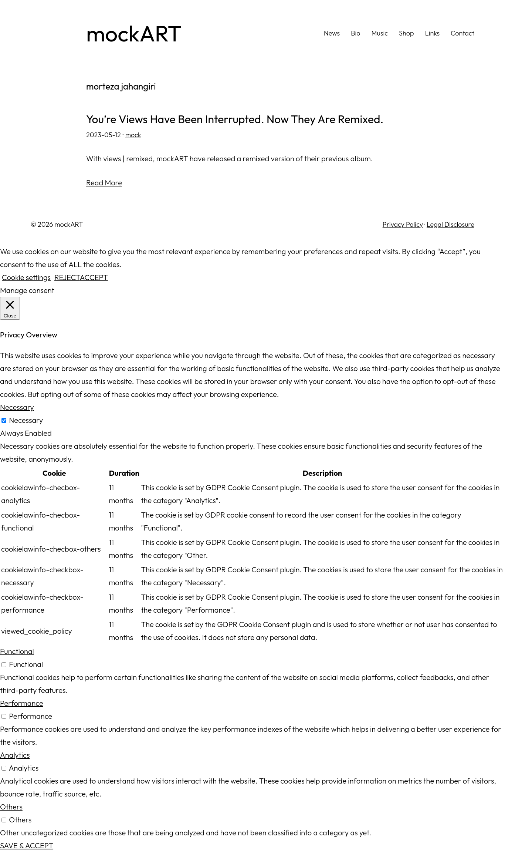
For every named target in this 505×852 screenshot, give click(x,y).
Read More (104, 182)
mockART (134, 33)
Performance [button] (21, 703)
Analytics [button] (15, 755)
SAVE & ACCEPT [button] (26, 845)
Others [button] (11, 806)
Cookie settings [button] (26, 277)
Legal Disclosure (450, 224)
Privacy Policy (403, 224)
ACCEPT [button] (94, 277)
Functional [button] (17, 651)
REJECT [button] (67, 277)
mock (133, 135)
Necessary (26, 420)
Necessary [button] (17, 407)
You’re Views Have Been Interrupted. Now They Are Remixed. (234, 119)
